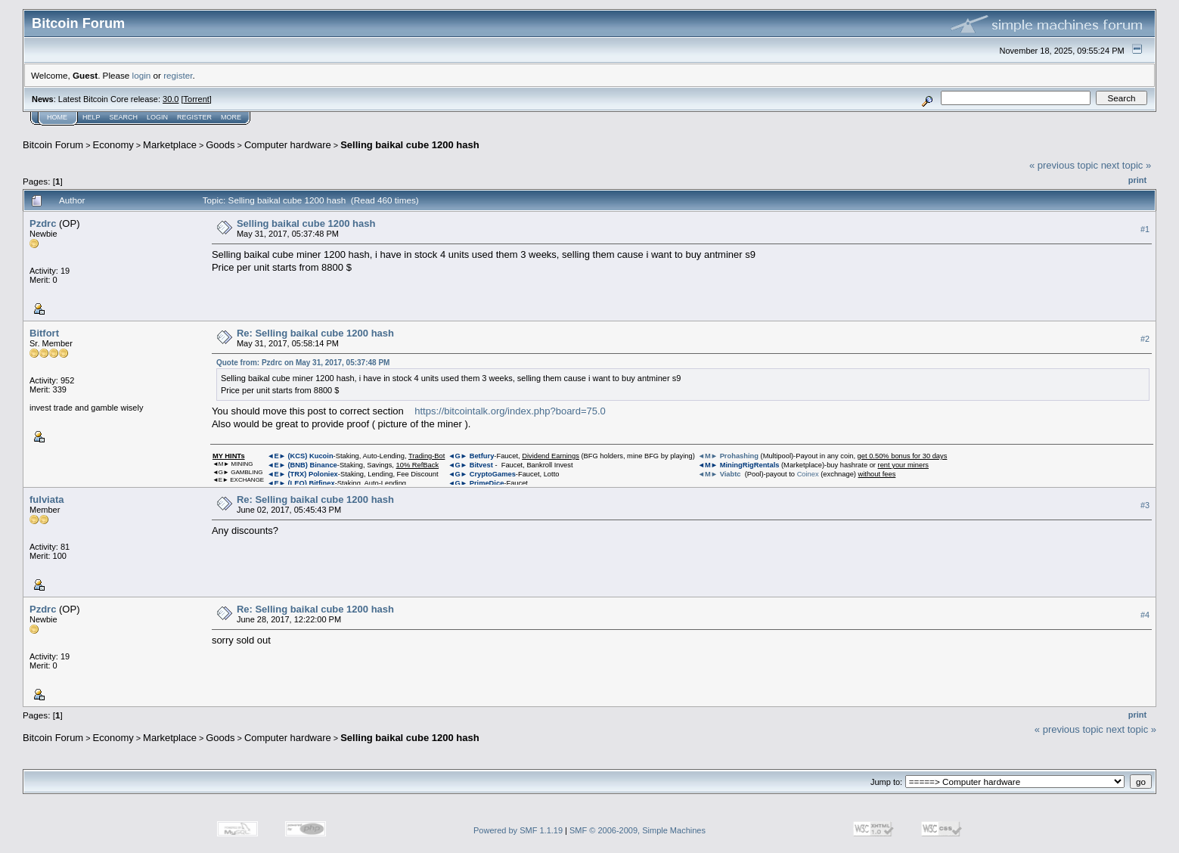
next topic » (1126, 165)
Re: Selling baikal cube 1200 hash (315, 333)
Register (194, 117)
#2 (1145, 338)
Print (1137, 180)
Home (57, 117)
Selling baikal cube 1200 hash (409, 144)
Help (91, 117)
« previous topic (1063, 165)
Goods (220, 144)
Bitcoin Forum (53, 144)
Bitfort (44, 333)
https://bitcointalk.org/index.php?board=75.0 (510, 411)
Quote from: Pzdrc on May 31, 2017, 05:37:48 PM (303, 362)
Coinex (808, 474)
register (177, 75)
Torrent (196, 99)
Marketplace (170, 144)
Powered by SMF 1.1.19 (518, 830)
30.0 (170, 99)
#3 (1145, 505)
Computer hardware (287, 144)
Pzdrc (42, 223)
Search (124, 117)
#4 (1145, 614)
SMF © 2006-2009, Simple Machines (637, 830)
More (231, 117)
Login (157, 117)
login (141, 75)
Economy (113, 144)
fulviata (46, 499)
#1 (1145, 229)
